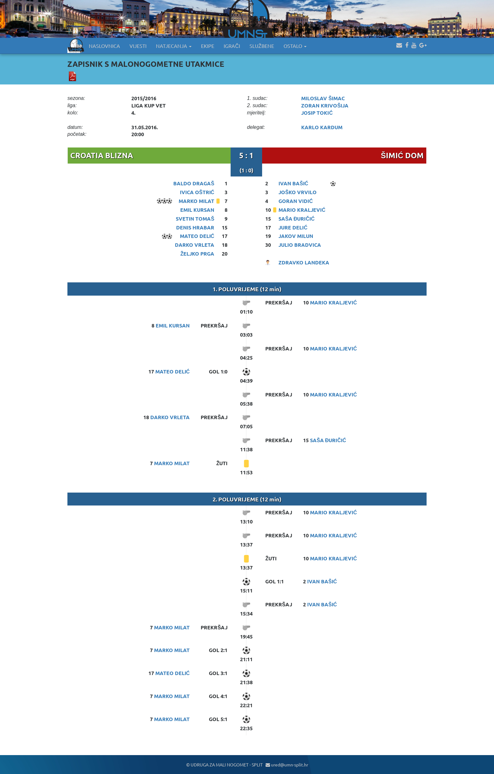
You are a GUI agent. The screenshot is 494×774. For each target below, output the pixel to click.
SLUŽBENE (262, 46)
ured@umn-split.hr (287, 764)
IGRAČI (232, 46)
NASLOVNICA (104, 46)
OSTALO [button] (295, 46)
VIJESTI (137, 46)
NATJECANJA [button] (174, 46)
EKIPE (207, 46)
